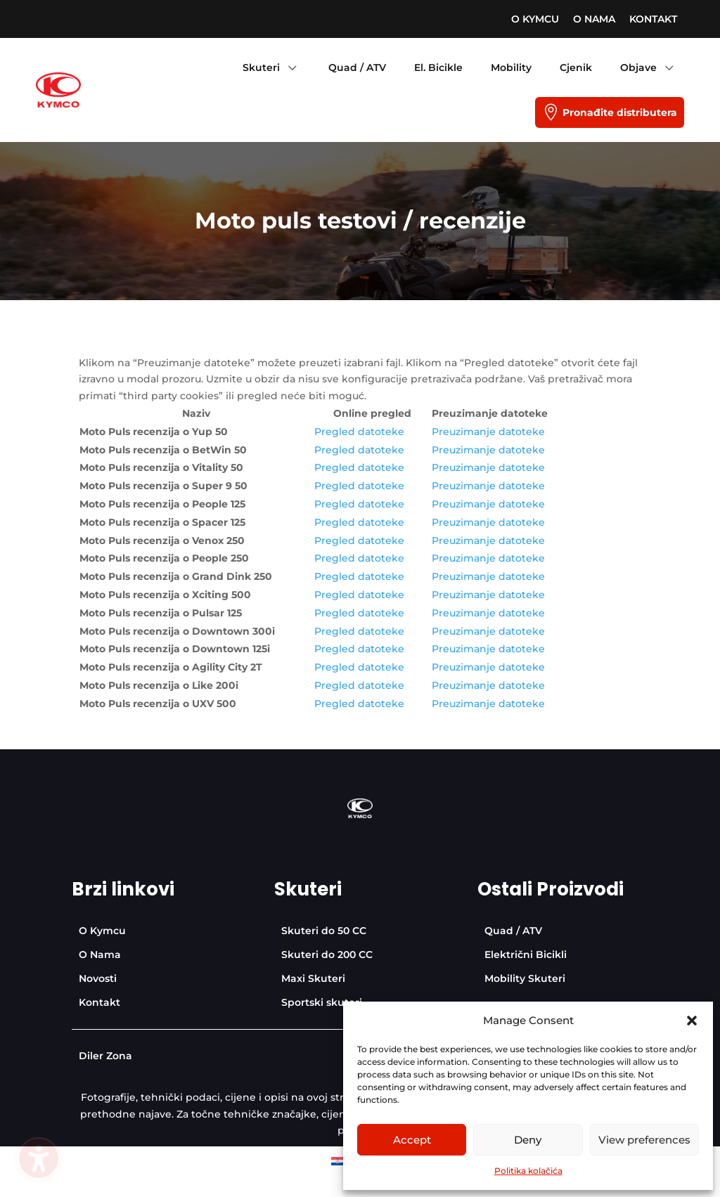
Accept (412, 1139)
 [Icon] (550, 112)
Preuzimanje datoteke (488, 431)
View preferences (644, 1139)
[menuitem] (535, 19)
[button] (692, 1021)
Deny (527, 1139)
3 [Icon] (291, 67)
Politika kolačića (528, 1170)
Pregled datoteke (359, 431)
